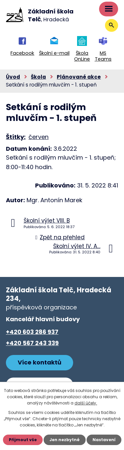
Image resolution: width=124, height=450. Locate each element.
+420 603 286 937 (32, 332)
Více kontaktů (39, 362)
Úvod (13, 76)
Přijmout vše (23, 439)
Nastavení (104, 439)
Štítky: (16, 137)
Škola (38, 76)
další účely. (85, 403)
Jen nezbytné (65, 439)
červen (39, 137)
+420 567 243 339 (32, 343)
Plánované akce (79, 76)
